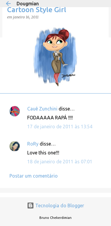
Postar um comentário (33, 175)
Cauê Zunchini (42, 108)
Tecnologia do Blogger (55, 205)
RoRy (32, 143)
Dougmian (28, 3)
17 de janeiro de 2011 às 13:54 (59, 126)
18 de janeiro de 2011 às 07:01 (59, 161)
